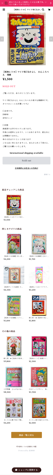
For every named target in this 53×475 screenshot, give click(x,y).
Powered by (26, 451)
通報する (47, 174)
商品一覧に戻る (26, 435)
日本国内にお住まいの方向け (26, 168)
